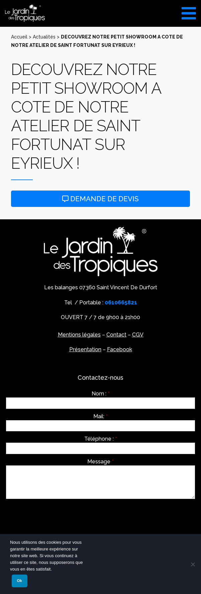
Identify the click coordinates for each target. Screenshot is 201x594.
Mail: (100, 416)
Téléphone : (100, 439)
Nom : (101, 393)
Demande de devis (100, 199)
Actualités (44, 37)
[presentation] (57, 517)
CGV (137, 334)
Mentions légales (79, 334)
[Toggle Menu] (189, 11)
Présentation (85, 349)
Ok (19, 581)
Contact (116, 334)
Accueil (19, 37)
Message (100, 461)
